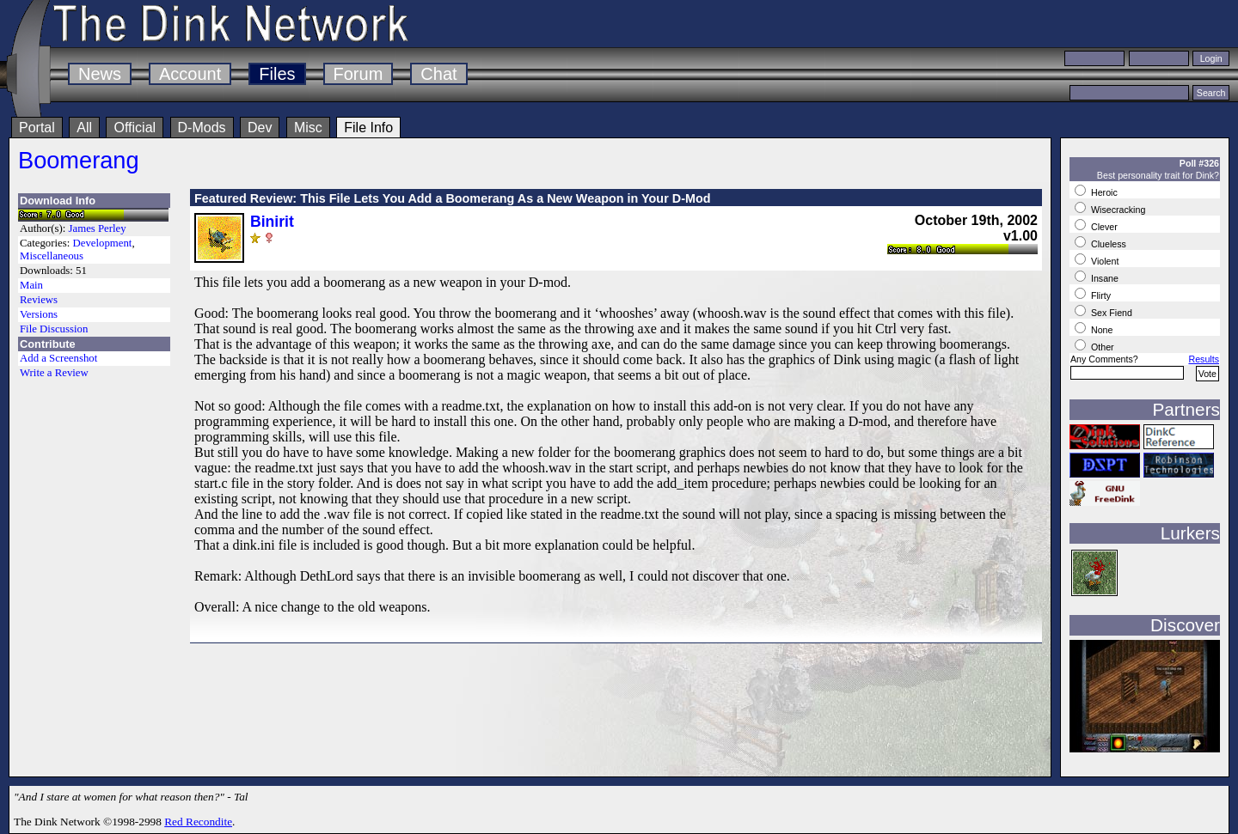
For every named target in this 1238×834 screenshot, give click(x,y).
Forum (358, 73)
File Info (368, 127)
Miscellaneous (51, 256)
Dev (260, 127)
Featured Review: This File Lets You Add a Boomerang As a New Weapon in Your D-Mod (452, 198)
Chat (438, 73)
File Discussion (54, 329)
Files (277, 73)
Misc (308, 127)
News (99, 73)
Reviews (39, 300)
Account (190, 73)
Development (102, 243)
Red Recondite (198, 821)
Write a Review (54, 373)
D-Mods (202, 127)
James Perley (97, 228)
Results (1203, 359)
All (84, 127)
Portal (37, 127)
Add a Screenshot (58, 358)
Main (31, 285)
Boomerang (78, 160)
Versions (39, 314)
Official (134, 127)
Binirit (272, 221)
